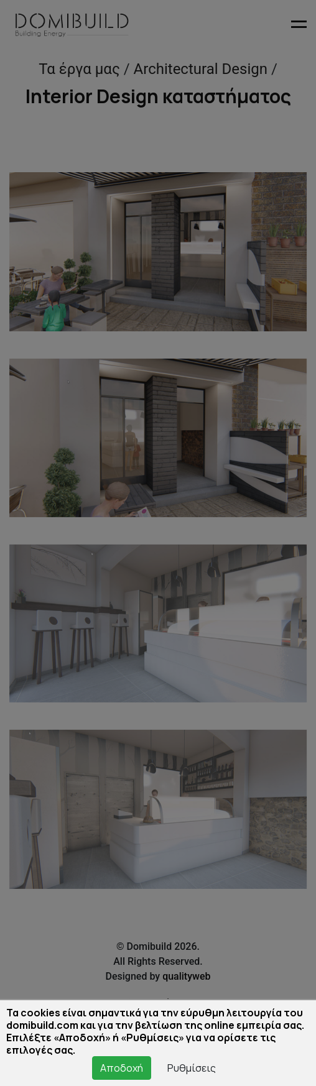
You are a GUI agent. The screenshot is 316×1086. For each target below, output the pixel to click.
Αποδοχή (121, 1068)
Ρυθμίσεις (191, 1068)
